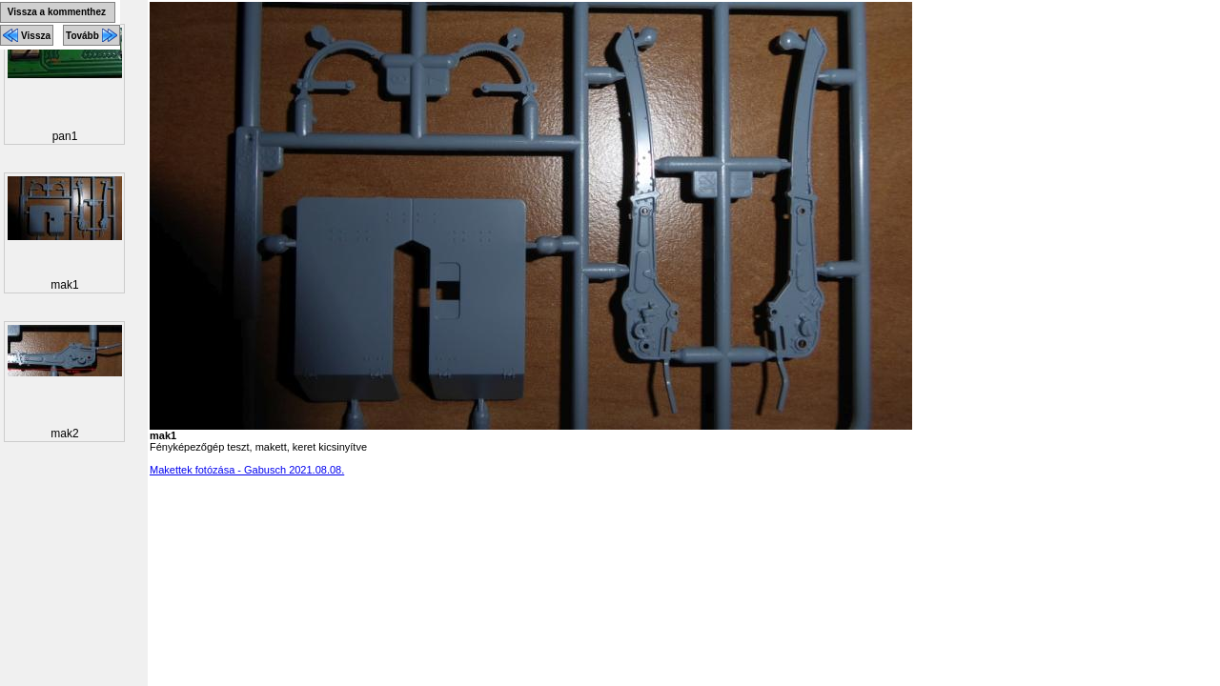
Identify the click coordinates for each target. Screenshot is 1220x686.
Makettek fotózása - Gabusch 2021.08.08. (247, 469)
